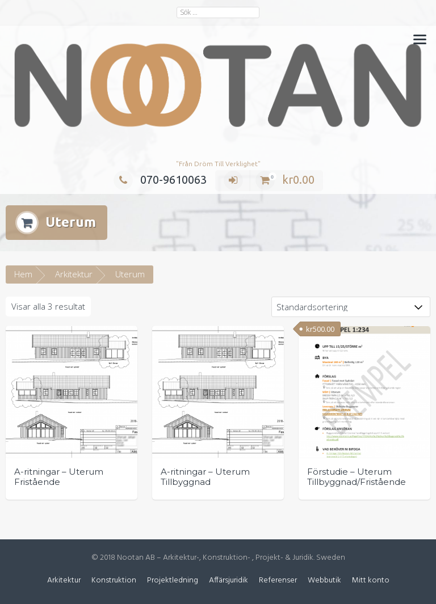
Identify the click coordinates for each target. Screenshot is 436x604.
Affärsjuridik (228, 580)
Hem (23, 274)
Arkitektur (74, 274)
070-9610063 (160, 179)
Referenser (278, 580)
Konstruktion (113, 580)
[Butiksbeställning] (350, 307)
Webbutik (324, 580)
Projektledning (172, 580)
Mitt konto (370, 580)
